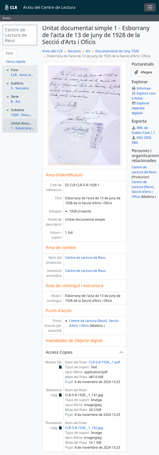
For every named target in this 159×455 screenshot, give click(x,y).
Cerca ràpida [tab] (15, 61)
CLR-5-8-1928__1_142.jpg (84, 427)
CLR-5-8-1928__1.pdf (104, 362)
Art (88, 51)
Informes (141, 88)
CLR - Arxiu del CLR (25, 75)
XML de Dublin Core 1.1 (144, 130)
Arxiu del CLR (52, 51)
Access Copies (59, 352)
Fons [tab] (9, 53)
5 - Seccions (20, 88)
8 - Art (15, 101)
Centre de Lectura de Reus (85, 257)
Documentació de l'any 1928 (117, 51)
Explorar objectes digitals (141, 108)
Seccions (74, 51)
